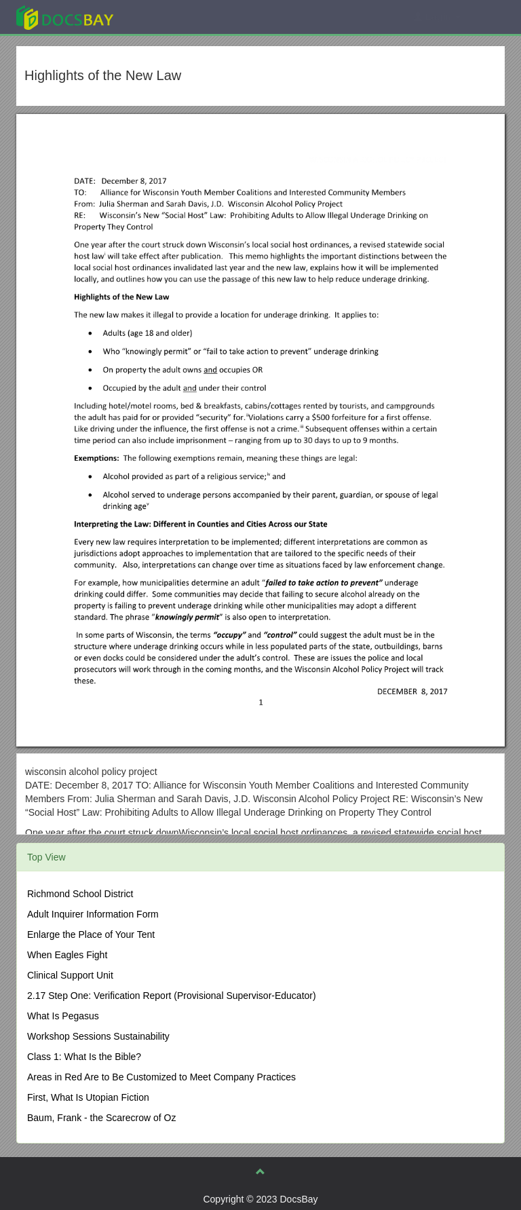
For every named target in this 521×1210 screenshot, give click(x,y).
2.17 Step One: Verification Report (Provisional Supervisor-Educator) (171, 995)
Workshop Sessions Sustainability (98, 1036)
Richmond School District (80, 893)
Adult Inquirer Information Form (93, 914)
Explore (166, 16)
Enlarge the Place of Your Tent (91, 934)
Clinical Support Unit (70, 975)
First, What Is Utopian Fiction (88, 1097)
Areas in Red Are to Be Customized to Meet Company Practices (161, 1077)
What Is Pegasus (63, 1015)
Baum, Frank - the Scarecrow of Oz (101, 1117)
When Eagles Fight (67, 954)
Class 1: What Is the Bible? (84, 1056)
